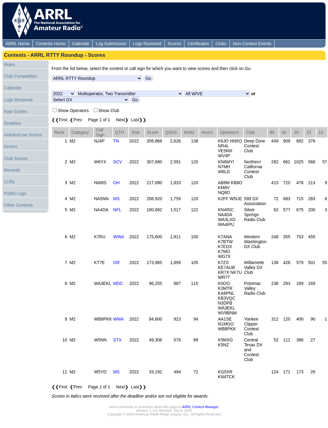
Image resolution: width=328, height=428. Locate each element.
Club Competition (20, 76)
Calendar (81, 43)
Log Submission (111, 43)
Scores (174, 43)
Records (12, 170)
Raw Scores (15, 111)
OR (116, 262)
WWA (118, 236)
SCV (117, 161)
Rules (9, 64)
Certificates (198, 43)
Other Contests (18, 205)
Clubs (220, 43)
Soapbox (12, 123)
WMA (118, 319)
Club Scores (15, 158)
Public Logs (15, 193)
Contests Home (50, 43)
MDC (118, 283)
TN (116, 140)
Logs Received (147, 43)
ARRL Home (17, 43)
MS (116, 198)
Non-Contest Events (252, 43)
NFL (117, 209)
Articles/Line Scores (23, 134)
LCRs (9, 181)
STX (117, 339)
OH (116, 182)
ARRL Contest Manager (200, 407)
